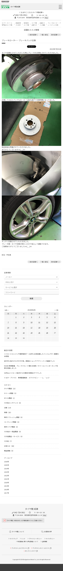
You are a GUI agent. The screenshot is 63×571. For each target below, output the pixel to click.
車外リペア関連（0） (11, 427)
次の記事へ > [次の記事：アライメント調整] (55, 35)
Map (46, 18)
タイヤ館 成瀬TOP (34, 24)
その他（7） (8, 441)
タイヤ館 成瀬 (15, 6)
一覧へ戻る (44, 35)
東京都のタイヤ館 (26, 24)
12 (47, 322)
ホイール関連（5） (10, 393)
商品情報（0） (9, 451)
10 (31, 322)
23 (24, 333)
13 (55, 322)
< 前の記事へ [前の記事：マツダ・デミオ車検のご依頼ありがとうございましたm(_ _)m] (33, 35)
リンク (23, 539)
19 (47, 327)
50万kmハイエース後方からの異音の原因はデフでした (23, 373)
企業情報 (44, 541)
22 (16, 333)
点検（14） (8, 408)
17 (31, 327)
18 (39, 327)
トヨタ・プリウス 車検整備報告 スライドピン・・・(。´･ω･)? (26, 378)
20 (55, 327)
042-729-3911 (21, 15)
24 (31, 333)
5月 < (6, 310)
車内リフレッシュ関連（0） (13, 417)
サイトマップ (13, 539)
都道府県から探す (18, 24)
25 (39, 333)
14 (8, 327)
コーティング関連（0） (12, 422)
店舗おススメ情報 (42, 24)
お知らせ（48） (9, 446)
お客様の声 (46, 531)
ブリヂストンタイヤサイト (19, 548)
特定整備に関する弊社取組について (27, 541)
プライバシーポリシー (35, 539)
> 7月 (56, 310)
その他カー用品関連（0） (13, 431)
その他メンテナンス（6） (13, 403)
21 (8, 333)
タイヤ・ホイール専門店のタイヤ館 (7, 24)
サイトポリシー (50, 539)
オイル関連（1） (10, 398)
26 (47, 333)
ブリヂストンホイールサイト (40, 548)
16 (24, 327)
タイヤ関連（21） (10, 388)
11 (39, 322)
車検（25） (8, 412)
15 (16, 327)
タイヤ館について (16, 531)
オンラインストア (30, 551)
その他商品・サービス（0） (13, 436)
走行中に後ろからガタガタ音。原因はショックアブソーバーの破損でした (29, 361)
